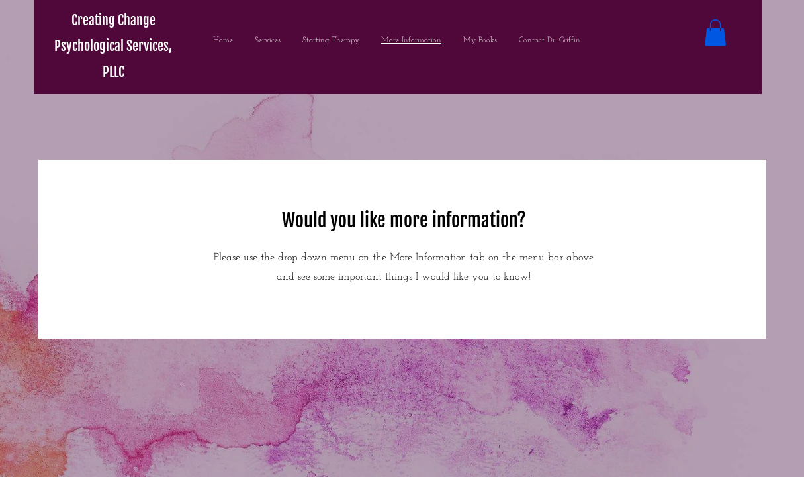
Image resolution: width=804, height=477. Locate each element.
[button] (715, 32)
